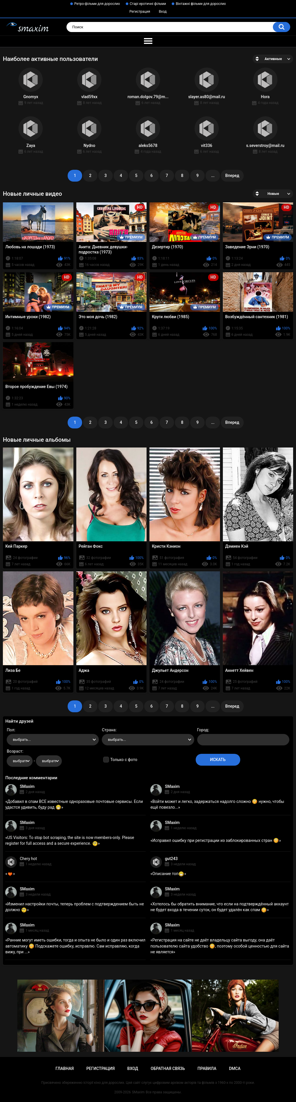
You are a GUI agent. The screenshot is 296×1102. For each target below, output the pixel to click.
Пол (10, 730)
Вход (162, 12)
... (212, 175)
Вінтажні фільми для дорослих (201, 4)
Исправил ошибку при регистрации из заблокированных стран (215, 840)
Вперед (232, 175)
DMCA (234, 1068)
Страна (108, 730)
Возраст (14, 751)
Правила (206, 1068)
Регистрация (140, 12)
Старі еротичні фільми (148, 4)
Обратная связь (168, 1068)
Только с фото (123, 759)
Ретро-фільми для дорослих (97, 4)
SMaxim (27, 786)
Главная (65, 1068)
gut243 (171, 858)
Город (202, 730)
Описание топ (168, 873)
